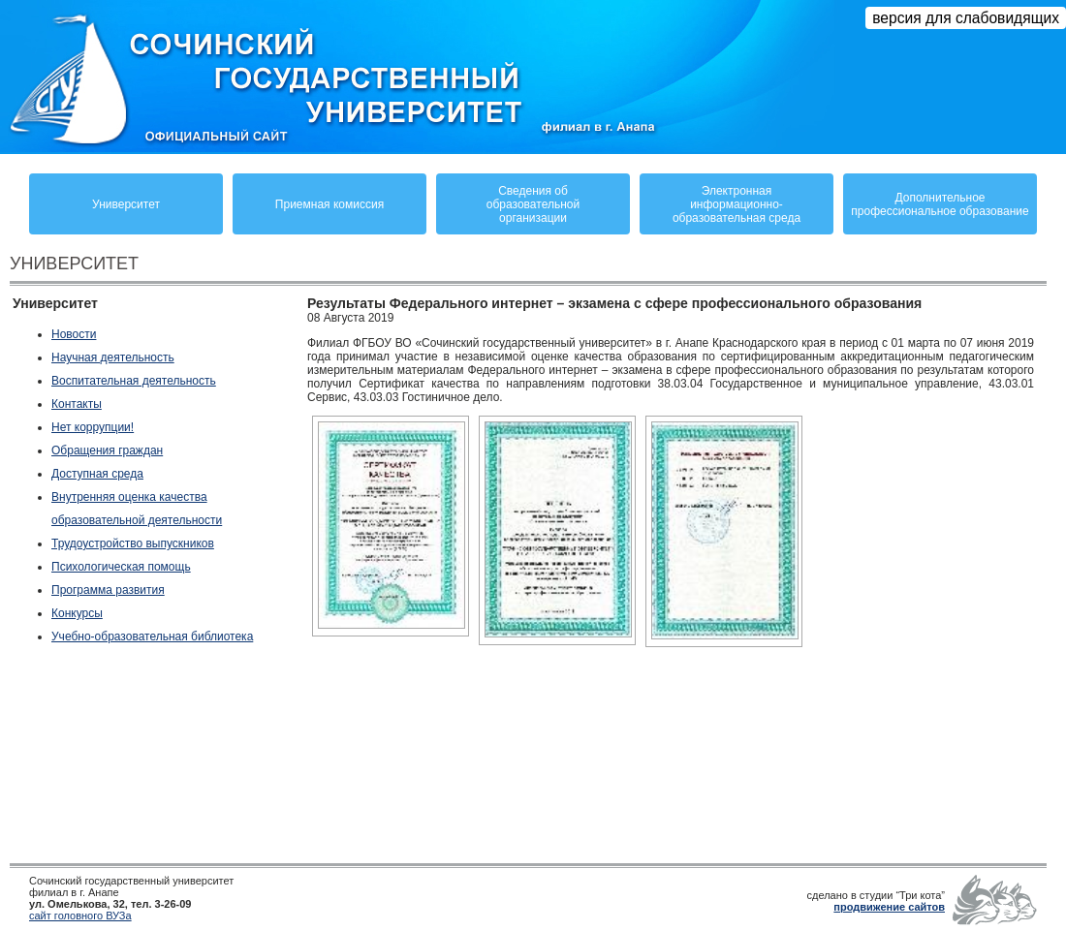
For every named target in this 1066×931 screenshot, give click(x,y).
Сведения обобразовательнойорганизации (533, 204)
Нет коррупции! (92, 427)
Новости (73, 334)
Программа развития (108, 590)
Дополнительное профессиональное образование (939, 204)
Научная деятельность (112, 357)
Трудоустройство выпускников (132, 543)
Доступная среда (97, 474)
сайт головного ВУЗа (80, 915)
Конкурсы (77, 613)
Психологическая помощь (121, 567)
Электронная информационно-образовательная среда (736, 204)
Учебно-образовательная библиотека (152, 636)
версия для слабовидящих (965, 18)
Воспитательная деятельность (133, 381)
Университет (126, 204)
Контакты (76, 404)
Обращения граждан (107, 450)
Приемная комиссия (329, 204)
